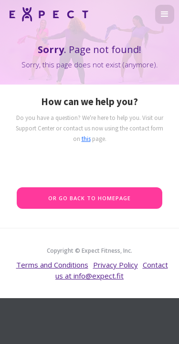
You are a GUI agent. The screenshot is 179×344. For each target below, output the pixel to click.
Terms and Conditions (52, 264)
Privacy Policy (115, 264)
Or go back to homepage (89, 198)
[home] (46, 13)
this (86, 139)
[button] (164, 14)
